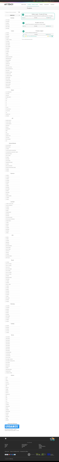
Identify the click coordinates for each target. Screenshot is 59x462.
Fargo (7, 380)
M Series (7, 190)
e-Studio (7, 330)
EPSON (6, 446)
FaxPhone (7, 48)
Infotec (7, 387)
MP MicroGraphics (9, 68)
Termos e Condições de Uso (14, 451)
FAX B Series (8, 43)
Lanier (7, 389)
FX (6, 102)
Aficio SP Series (8, 274)
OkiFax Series (8, 247)
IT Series (7, 286)
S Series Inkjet (8, 80)
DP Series (7, 182)
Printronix (8, 411)
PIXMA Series (8, 77)
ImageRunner (8, 60)
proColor (8, 257)
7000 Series (8, 347)
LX (6, 105)
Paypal (5, 454)
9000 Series (8, 350)
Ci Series (7, 178)
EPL (6, 100)
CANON (6, 445)
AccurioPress (8, 145)
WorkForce (8, 114)
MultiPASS (7, 70)
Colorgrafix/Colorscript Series (12, 152)
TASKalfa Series (8, 195)
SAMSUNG (40, 445)
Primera (7, 409)
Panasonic (8, 406)
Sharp (7, 418)
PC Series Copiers (9, 75)
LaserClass (8, 63)
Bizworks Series (9, 277)
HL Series (7, 23)
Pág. (47, 17)
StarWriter (8, 87)
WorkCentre (8, 371)
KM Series (7, 187)
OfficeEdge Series (9, 217)
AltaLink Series (8, 352)
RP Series (7, 299)
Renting (41, 4)
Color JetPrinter (9, 205)
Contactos (52, 4)
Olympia (7, 404)
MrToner (11, 458)
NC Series (7, 294)
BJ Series (7, 34)
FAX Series (7, 21)
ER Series (7, 309)
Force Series (8, 160)
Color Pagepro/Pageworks (11, 150)
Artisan (7, 95)
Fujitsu (7, 382)
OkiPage (7, 252)
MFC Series (8, 26)
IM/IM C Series (8, 284)
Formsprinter (8, 212)
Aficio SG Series (8, 272)
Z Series (7, 232)
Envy (7, 130)
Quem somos (23, 4)
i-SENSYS (7, 55)
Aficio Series (8, 270)
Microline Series (9, 245)
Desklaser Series (9, 153)
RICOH (40, 444)
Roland (7, 413)
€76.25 (50, 36)
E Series (7, 210)
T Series (7, 222)
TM (6, 112)
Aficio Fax (8, 267)
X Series (7, 225)
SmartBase (8, 85)
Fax (6, 132)
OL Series (7, 254)
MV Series (7, 292)
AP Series (7, 32)
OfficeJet (7, 137)
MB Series (7, 242)
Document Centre (9, 359)
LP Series (7, 164)
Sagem (7, 414)
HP (5, 447)
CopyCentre (8, 355)
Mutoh (7, 392)
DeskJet (7, 127)
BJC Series (7, 36)
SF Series (7, 319)
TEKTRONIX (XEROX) (42, 446)
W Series (7, 224)
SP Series (7, 301)
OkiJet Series (8, 249)
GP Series (7, 51)
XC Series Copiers (9, 372)
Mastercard (9, 454)
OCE (6, 399)
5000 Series (8, 343)
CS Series (7, 207)
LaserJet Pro (8, 135)
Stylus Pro (8, 110)
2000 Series (8, 338)
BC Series (7, 325)
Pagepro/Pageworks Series (11, 167)
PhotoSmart (8, 139)
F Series (7, 183)
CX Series (7, 208)
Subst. (23, 17)
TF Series (7, 332)
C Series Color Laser (9, 203)
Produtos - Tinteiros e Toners (33, 4)
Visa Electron (13, 454)
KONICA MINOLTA (24, 444)
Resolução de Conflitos (24, 451)
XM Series (7, 229)
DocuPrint (8, 362)
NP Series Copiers (9, 72)
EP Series (7, 157)
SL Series (7, 321)
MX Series (7, 215)
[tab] (12, 15)
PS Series (7, 169)
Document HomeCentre (10, 360)
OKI (22, 447)
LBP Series (7, 65)
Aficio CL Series (8, 265)
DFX (6, 98)
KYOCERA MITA (24, 445)
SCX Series (7, 317)
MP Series (7, 291)
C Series (7, 238)
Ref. (23, 34)
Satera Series (8, 82)
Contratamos (46, 4)
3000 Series (8, 340)
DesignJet (7, 125)
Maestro (11, 454)
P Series (7, 194)
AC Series (7, 262)
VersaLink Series (9, 369)
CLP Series (7, 305)
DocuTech (8, 364)
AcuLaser (7, 93)
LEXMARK (23, 446)
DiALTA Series (8, 155)
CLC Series (7, 41)
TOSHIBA (40, 447)
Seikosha (7, 416)
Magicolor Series (9, 165)
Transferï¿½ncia (15, 454)
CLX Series (7, 307)
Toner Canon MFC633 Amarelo (31, 36)
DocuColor (8, 357)
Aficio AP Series (8, 263)
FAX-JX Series (8, 46)
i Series (7, 53)
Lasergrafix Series (9, 162)
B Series (7, 237)
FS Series (7, 185)
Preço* (50, 17)
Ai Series (7, 175)
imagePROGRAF (8, 58)
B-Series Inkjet (8, 97)
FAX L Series (8, 44)
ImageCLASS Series (9, 56)
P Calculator (8, 73)
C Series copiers (9, 39)
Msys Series (8, 316)
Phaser (7, 367)
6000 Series (8, 345)
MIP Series (7, 192)
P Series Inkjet (8, 220)
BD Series (7, 327)
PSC (6, 140)
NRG (6, 397)
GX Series (7, 282)
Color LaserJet (8, 123)
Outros (40, 448)
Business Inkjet (8, 120)
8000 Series (8, 348)
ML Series (7, 314)
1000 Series (8, 336)
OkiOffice (7, 250)
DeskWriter (8, 128)
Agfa (7, 377)
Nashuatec (8, 394)
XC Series (7, 227)
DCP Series (8, 19)
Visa (7, 454)
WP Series (7, 28)
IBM (6, 385)
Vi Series (7, 199)
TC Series (7, 197)
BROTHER (6, 444)
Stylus (7, 107)
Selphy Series (8, 84)
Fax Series (7, 279)
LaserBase (7, 61)
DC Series (7, 180)
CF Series (7, 148)
